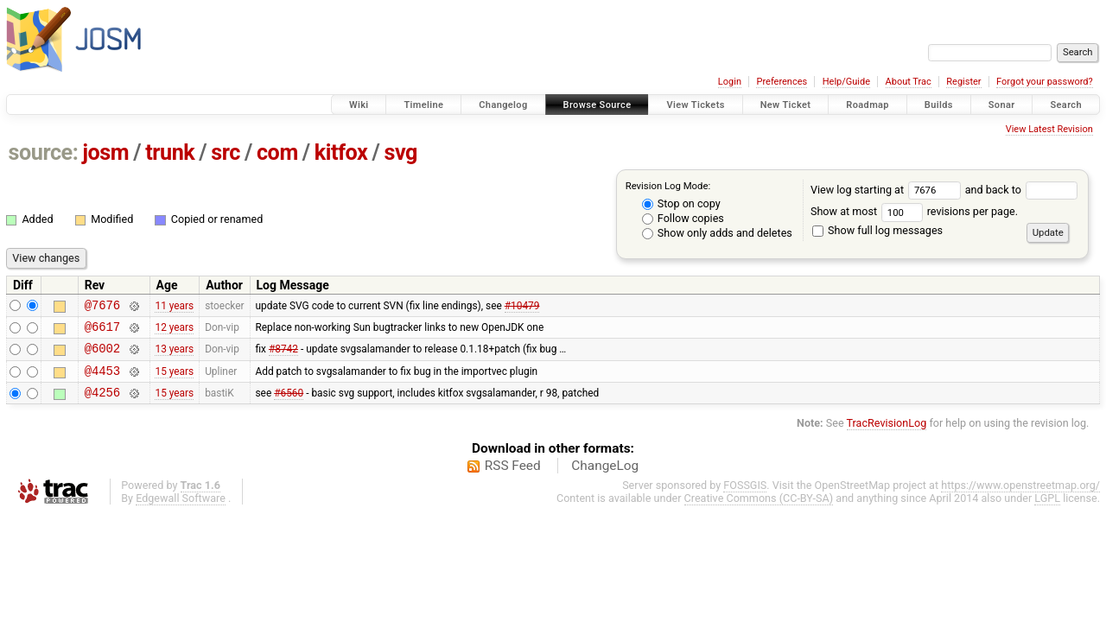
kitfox (341, 152)
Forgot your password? (1044, 81)
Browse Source (597, 105)
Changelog (503, 105)
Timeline (423, 105)
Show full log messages (877, 230)
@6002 (102, 355)
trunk (169, 152)
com (277, 152)
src (225, 152)
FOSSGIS (744, 498)
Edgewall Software (181, 511)
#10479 (522, 307)
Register (963, 81)
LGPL (1047, 511)
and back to (1021, 189)
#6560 (288, 405)
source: (44, 152)
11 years (174, 307)
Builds (939, 105)
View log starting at (887, 189)
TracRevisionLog (887, 435)
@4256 (102, 405)
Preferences (781, 81)
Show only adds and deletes (717, 232)
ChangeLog (605, 478)
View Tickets (695, 105)
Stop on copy (681, 203)
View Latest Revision (1049, 129)
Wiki (359, 105)
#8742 (283, 356)
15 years (174, 380)
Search (1066, 105)
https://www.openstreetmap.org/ (1020, 498)
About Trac (908, 81)
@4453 (102, 380)
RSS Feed (513, 478)
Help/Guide (846, 81)
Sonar (1001, 105)
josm (105, 152)
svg (400, 152)
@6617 (102, 331)
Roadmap (867, 105)
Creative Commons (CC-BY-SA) (759, 511)
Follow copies (683, 218)
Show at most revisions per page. (914, 211)
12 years (174, 331)
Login (729, 81)
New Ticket (785, 105)
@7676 (102, 307)
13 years (174, 356)
